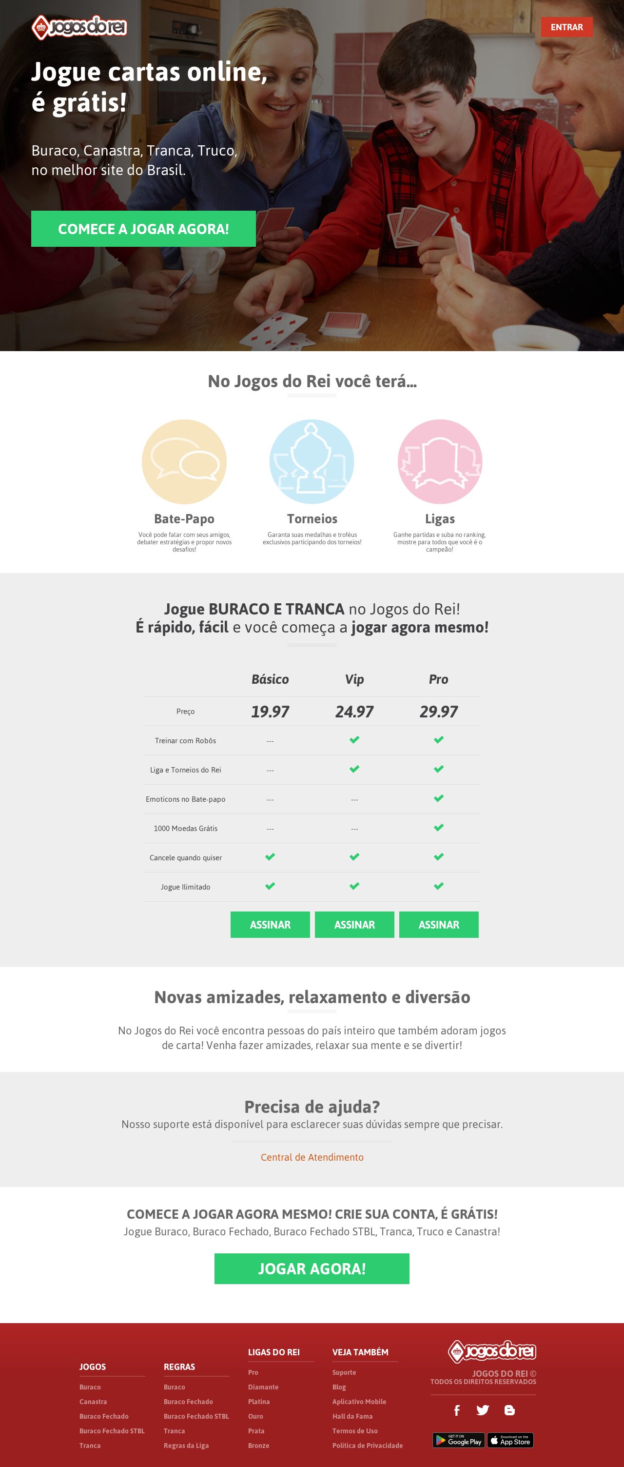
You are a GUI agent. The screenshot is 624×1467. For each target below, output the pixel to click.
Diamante (263, 1387)
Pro (253, 1372)
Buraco (90, 1387)
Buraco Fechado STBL (112, 1431)
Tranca (90, 1445)
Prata (256, 1431)
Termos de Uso (355, 1431)
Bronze (259, 1445)
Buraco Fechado (104, 1416)
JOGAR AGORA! (312, 1269)
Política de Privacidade (367, 1445)
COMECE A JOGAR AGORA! (143, 228)
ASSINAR (270, 924)
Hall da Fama (352, 1416)
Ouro (255, 1416)
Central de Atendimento (312, 1157)
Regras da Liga (186, 1445)
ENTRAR (567, 27)
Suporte (344, 1372)
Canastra (93, 1402)
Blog (339, 1387)
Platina (259, 1402)
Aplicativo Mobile (359, 1402)
